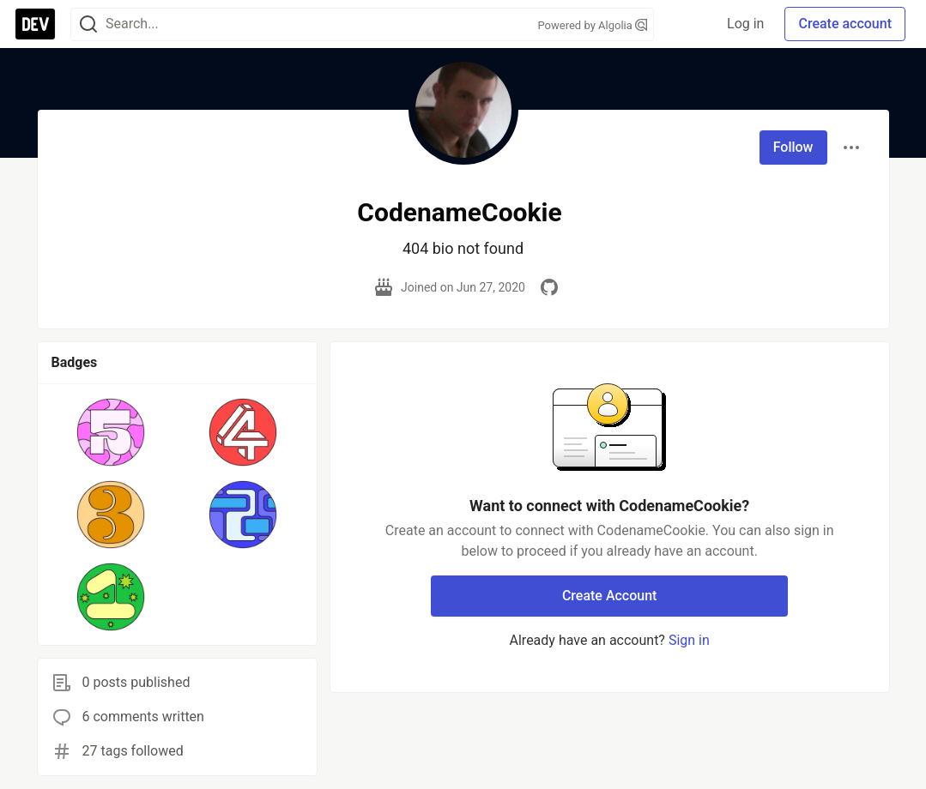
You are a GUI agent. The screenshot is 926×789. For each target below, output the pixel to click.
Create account (845, 23)
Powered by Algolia (592, 25)
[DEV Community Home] (35, 24)
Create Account (609, 595)
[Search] (88, 24)
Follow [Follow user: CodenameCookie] (793, 147)
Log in (745, 23)
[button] (111, 432)
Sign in (689, 640)
